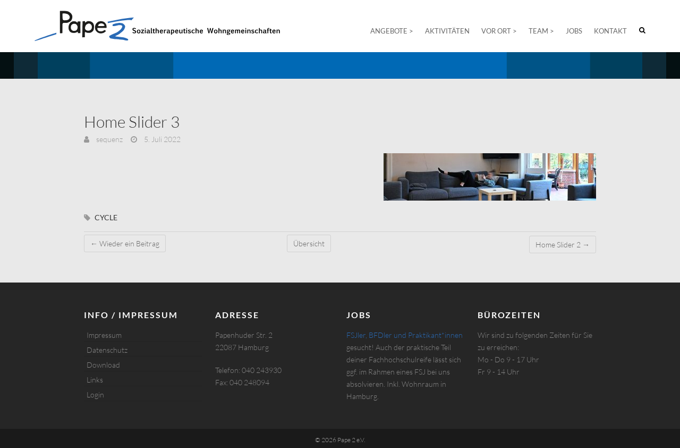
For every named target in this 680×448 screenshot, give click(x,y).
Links (95, 379)
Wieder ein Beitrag (124, 243)
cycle (106, 217)
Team (538, 31)
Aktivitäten (447, 31)
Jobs (574, 31)
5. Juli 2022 (161, 139)
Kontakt (610, 31)
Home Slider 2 (563, 244)
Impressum (104, 334)
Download (103, 364)
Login (95, 394)
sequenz (109, 139)
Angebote (388, 31)
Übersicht (309, 243)
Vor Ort (496, 31)
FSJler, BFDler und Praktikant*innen (404, 334)
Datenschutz (107, 349)
